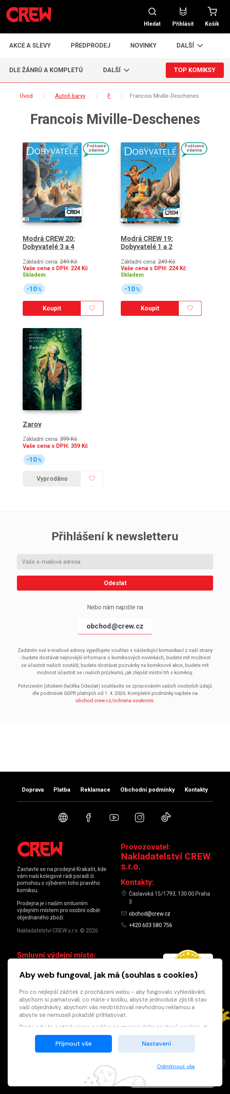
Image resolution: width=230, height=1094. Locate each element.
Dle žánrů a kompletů (46, 70)
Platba (61, 789)
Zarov (32, 424)
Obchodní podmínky (147, 789)
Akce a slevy (30, 45)
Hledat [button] (152, 16)
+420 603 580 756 (150, 925)
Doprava (33, 789)
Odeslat (115, 583)
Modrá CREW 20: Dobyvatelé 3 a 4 (49, 242)
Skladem (34, 275)
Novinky (143, 45)
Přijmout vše (73, 1044)
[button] (187, 45)
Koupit (52, 308)
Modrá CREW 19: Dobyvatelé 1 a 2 (147, 242)
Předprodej (90, 45)
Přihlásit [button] (183, 16)
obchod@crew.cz (115, 626)
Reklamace (95, 789)
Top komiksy (194, 70)
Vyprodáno (52, 478)
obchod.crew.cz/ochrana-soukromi (114, 700)
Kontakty (196, 789)
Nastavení (156, 1044)
